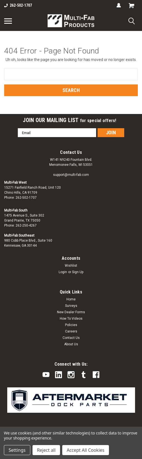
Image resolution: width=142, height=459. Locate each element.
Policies (71, 325)
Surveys (71, 306)
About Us (71, 344)
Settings (17, 450)
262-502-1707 (18, 5)
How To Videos (71, 318)
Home (71, 299)
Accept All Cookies (85, 450)
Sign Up (77, 272)
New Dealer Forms (71, 312)
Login (63, 272)
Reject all (46, 450)
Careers (71, 331)
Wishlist (71, 266)
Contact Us (71, 338)
